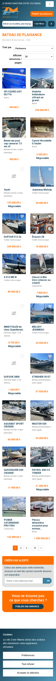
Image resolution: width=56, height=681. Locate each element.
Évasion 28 (38, 236)
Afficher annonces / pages (15, 59)
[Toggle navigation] (50, 4)
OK (48, 581)
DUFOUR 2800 (11, 376)
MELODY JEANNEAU (38, 328)
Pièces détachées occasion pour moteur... (40, 524)
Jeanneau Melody (42, 189)
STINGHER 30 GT (41, 376)
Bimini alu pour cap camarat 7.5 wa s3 (13, 143)
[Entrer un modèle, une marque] (17, 24)
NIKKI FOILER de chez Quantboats (13, 328)
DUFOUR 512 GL (13, 236)
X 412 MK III (10, 277)
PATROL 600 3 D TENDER (41, 471)
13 (35, 548)
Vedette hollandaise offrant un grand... (38, 96)
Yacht (7, 189)
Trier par (6, 47)
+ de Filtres (39, 24)
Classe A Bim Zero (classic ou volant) (41, 280)
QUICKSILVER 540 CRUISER (13, 471)
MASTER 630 (39, 423)
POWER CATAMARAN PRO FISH (11, 522)
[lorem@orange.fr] (23, 581)
